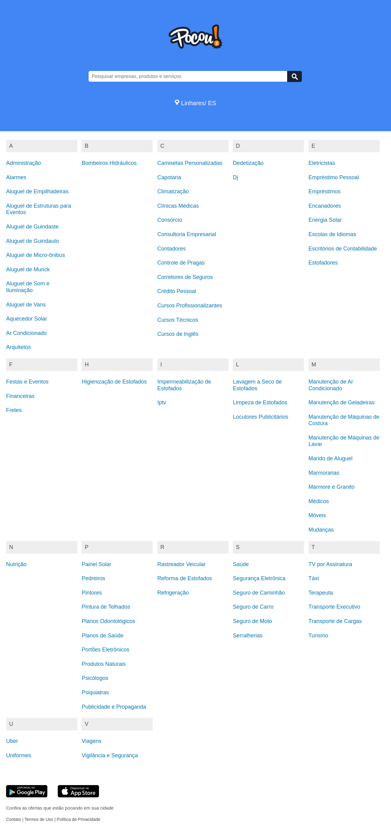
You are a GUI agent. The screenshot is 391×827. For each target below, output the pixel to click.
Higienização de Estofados (114, 382)
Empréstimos (325, 191)
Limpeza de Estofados (260, 402)
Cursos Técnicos (177, 320)
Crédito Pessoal (176, 291)
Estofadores (323, 263)
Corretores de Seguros (185, 277)
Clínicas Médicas (178, 206)
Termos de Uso (38, 819)
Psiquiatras (95, 692)
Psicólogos (95, 678)
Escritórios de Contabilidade (343, 249)
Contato (13, 819)
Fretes (14, 410)
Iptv (161, 402)
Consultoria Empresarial (186, 234)
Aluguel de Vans (26, 305)
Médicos (319, 501)
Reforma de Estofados (184, 578)
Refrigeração (173, 593)
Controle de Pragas (181, 263)
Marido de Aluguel (331, 458)
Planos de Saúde (102, 635)
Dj (235, 177)
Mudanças (321, 530)
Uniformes (18, 755)
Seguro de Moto (252, 621)
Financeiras (20, 396)
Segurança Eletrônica (259, 578)
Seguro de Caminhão (259, 593)
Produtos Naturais (104, 664)
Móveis (317, 515)
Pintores (92, 593)
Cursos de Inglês (178, 334)
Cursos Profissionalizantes (189, 305)
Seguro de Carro (253, 607)
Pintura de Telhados (106, 607)
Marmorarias (324, 473)
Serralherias (247, 635)
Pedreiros (93, 578)
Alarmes (16, 177)
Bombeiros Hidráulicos (109, 163)
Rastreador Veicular (181, 564)
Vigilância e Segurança (110, 755)
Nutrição (16, 564)
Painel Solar (96, 564)
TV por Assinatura (330, 564)
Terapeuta (321, 593)
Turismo (318, 635)
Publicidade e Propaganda (114, 707)
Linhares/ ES (195, 103)
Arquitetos (18, 347)
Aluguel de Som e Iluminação (27, 286)
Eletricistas (322, 163)
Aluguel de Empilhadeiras (37, 191)
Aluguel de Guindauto (32, 241)
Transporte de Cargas (335, 621)
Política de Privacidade (78, 819)
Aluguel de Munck (28, 269)
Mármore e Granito (332, 487)
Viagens (91, 741)
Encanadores (325, 206)
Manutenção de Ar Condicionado (331, 385)
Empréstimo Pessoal (334, 177)
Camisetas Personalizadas (189, 163)
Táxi (314, 578)
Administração (23, 163)
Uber (12, 741)
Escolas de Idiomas (332, 234)
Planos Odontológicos (108, 621)
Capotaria (169, 177)
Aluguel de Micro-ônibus (35, 255)
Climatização (173, 191)
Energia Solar (325, 220)
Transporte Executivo (334, 607)
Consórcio (169, 220)
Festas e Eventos (27, 382)
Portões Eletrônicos (105, 650)
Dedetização (248, 163)
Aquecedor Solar (26, 319)
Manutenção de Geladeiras (342, 402)
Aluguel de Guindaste (32, 227)
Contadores (171, 249)
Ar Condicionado (26, 333)
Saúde (241, 564)
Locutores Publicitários (260, 417)
